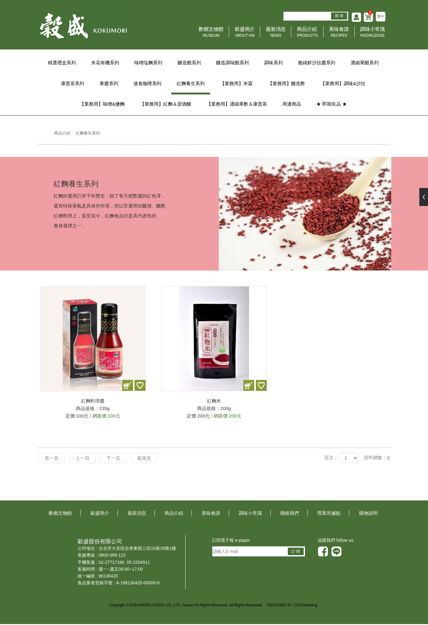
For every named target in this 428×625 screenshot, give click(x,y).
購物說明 (368, 514)
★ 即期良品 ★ (332, 104)
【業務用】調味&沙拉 (343, 83)
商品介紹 (307, 34)
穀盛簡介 (245, 34)
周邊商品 (292, 104)
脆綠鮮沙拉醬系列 (317, 63)
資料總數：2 (376, 458)
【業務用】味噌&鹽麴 (101, 104)
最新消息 (276, 34)
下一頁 (115, 459)
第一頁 (52, 459)
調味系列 (274, 63)
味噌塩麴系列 (148, 63)
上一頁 (83, 459)
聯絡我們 (289, 514)
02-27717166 (111, 563)
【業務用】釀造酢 (287, 83)
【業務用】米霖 (236, 83)
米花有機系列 (104, 63)
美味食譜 (339, 34)
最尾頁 (146, 459)
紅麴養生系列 (191, 83)
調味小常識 (372, 34)
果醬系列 (108, 83)
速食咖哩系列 (147, 83)
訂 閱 (296, 552)
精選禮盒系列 (61, 63)
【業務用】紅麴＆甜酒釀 (165, 104)
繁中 (380, 17)
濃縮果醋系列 (366, 63)
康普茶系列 (71, 83)
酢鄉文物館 (211, 34)
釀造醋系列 (189, 63)
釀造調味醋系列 (232, 63)
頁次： (331, 458)
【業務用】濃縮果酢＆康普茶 (236, 104)
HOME (84, 26)
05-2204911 (138, 563)
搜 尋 (338, 17)
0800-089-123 (112, 556)
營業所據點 (329, 514)
